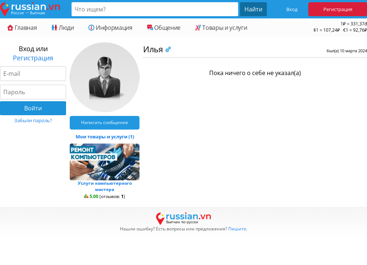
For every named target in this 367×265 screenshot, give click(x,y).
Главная (22, 28)
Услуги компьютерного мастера (105, 186)
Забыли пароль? (33, 120)
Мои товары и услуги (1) (105, 136)
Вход (291, 9)
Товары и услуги (221, 28)
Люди (62, 28)
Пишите (237, 229)
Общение (164, 28)
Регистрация (337, 9)
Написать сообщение (104, 122)
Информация (110, 28)
